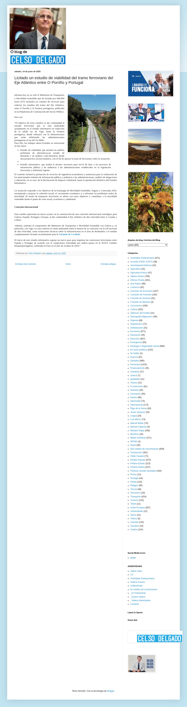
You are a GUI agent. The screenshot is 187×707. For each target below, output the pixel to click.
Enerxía (134, 357)
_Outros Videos (137, 597)
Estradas (134, 360)
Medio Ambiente (138, 437)
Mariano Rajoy (137, 430)
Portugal (134, 478)
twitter (133, 558)
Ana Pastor (135, 283)
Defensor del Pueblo (140, 313)
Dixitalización (136, 328)
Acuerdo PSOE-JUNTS (141, 261)
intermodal (135, 401)
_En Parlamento (138, 593)
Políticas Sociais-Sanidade (143, 471)
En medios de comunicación (143, 589)
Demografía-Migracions (141, 316)
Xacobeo (134, 526)
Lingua (133, 416)
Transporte (135, 496)
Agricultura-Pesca (138, 272)
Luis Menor (135, 419)
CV (131, 574)
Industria (134, 390)
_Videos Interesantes (140, 600)
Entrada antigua (108, 264)
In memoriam (136, 386)
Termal (133, 489)
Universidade (136, 511)
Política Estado (137, 463)
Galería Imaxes (137, 582)
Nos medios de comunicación (144, 449)
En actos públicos (138, 349)
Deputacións (136, 324)
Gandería (134, 371)
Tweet (133, 504)
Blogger (110, 691)
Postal (133, 482)
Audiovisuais (136, 585)
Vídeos (133, 518)
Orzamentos (136, 452)
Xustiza (133, 529)
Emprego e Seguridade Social (144, 346)
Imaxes (133, 382)
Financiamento (137, 368)
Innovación (135, 394)
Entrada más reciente (25, 264)
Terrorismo (135, 493)
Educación (135, 335)
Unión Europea (137, 507)
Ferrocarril (135, 364)
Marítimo (134, 434)
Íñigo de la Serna (138, 408)
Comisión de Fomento (140, 294)
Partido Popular (137, 460)
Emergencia (136, 342)
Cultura (133, 309)
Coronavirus (136, 305)
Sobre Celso (136, 571)
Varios (133, 515)
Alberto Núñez (137, 276)
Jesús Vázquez (137, 412)
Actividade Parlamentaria (142, 258)
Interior (133, 397)
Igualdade (135, 379)
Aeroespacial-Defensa (141, 265)
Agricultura (135, 269)
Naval (133, 445)
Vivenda (134, 522)
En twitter (134, 353)
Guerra (133, 375)
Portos (133, 474)
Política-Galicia (137, 467)
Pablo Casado (137, 456)
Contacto (134, 604)
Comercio (135, 287)
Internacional (136, 405)
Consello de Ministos (140, 302)
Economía (135, 331)
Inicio (68, 264)
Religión (134, 485)
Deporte (134, 320)
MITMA (133, 441)
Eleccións (135, 338)
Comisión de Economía (141, 291)
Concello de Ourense (140, 298)
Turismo (134, 500)
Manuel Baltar (137, 423)
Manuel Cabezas (138, 426)
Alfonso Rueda (137, 280)
